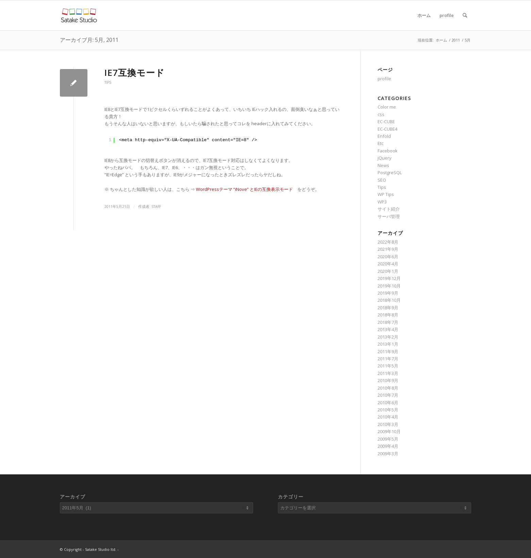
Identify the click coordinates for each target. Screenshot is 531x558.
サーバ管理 (389, 216)
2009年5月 (388, 439)
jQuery (385, 158)
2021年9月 (388, 249)
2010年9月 (388, 380)
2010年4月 (388, 417)
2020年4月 (388, 264)
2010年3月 (388, 424)
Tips (107, 82)
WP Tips (386, 194)
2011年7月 (388, 359)
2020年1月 (388, 271)
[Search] (464, 15)
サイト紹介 (389, 209)
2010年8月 (388, 388)
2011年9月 (388, 351)
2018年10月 (389, 300)
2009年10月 (389, 431)
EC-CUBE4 (387, 129)
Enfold (384, 136)
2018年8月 (388, 315)
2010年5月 (388, 410)
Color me (387, 107)
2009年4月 (388, 446)
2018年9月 (388, 308)
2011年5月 (388, 366)
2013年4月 (388, 329)
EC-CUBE (386, 121)
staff (156, 206)
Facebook (388, 151)
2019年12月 (389, 278)
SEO (382, 180)
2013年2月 (388, 337)
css (381, 114)
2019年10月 (389, 286)
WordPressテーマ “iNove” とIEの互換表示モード (244, 189)
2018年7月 (388, 322)
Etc (380, 143)
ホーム (424, 15)
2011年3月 (388, 373)
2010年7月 (388, 395)
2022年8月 (388, 242)
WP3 (382, 202)
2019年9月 (388, 293)
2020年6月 (388, 256)
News (383, 165)
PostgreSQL (390, 172)
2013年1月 (388, 344)
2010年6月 (388, 402)
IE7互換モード (134, 72)
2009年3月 (388, 453)
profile (446, 15)
